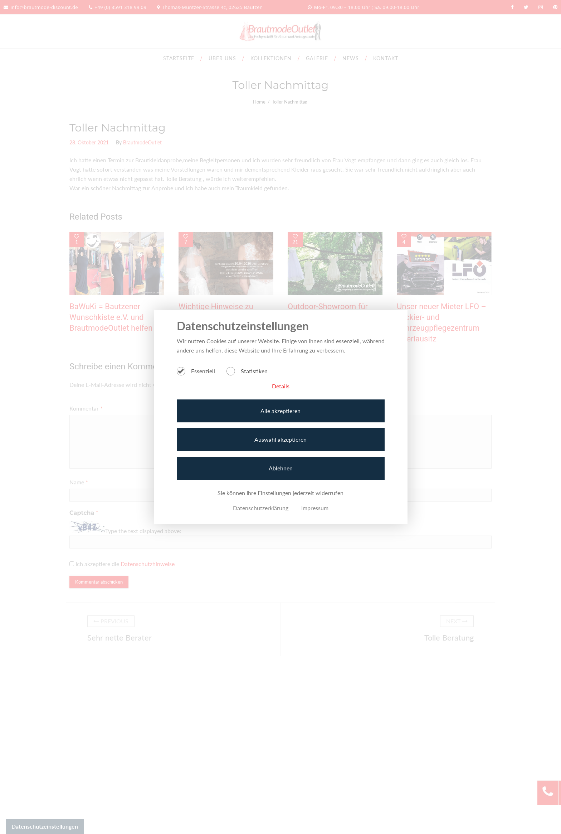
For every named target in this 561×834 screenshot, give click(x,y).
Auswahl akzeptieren (280, 439)
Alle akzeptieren (280, 410)
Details (280, 386)
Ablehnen (281, 468)
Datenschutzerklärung (260, 507)
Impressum (314, 507)
